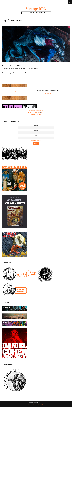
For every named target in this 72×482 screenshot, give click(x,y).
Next (16, 92)
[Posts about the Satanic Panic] (14, 318)
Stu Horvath (15, 68)
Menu (2, 2)
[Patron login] (40, 281)
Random (45, 93)
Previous (11, 92)
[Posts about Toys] (14, 325)
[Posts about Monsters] (14, 311)
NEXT (42, 112)
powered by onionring (36, 114)
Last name (36, 130)
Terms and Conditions (32, 404)
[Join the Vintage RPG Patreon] (14, 281)
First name (36, 125)
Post (24, 68)
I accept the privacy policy (36, 140)
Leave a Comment (33, 68)
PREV (29, 112)
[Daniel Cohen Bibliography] (14, 357)
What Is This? (49, 93)
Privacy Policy (41, 404)
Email (36, 135)
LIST (39, 112)
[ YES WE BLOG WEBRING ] (36, 110)
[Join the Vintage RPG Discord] (14, 295)
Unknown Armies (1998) (11, 66)
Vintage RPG (36, 9)
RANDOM (34, 112)
